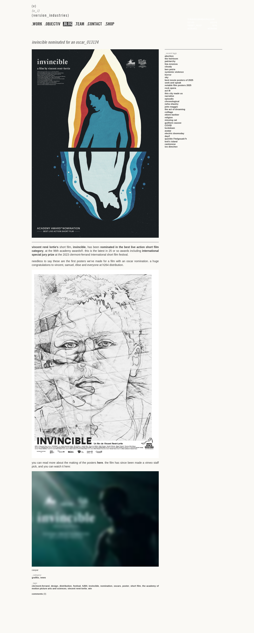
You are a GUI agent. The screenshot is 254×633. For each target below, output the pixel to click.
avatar (168, 131)
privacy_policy (195, 25)
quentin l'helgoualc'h (176, 139)
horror (168, 75)
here (100, 462)
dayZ (167, 136)
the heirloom (171, 58)
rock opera (170, 88)
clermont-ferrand (41, 586)
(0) (39, 594)
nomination (106, 586)
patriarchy (170, 61)
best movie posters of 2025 (179, 80)
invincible (79, 247)
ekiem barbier (172, 114)
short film (136, 586)
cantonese (170, 144)
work (37, 24)
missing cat (171, 120)
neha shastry (171, 104)
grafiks (35, 577)
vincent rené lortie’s (45, 247)
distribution (66, 586)
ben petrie (170, 69)
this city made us (174, 93)
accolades (192, 28)
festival (77, 586)
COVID (168, 125)
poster (125, 586)
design (54, 586)
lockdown (170, 128)
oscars (117, 586)
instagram (212, 28)
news (43, 577)
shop (110, 24)
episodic (169, 99)
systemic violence (174, 72)
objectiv (53, 24)
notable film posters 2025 (178, 85)
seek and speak (173, 82)
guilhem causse (173, 123)
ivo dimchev (171, 146)
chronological (172, 101)
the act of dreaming (175, 109)
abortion (169, 56)
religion (169, 117)
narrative (169, 96)
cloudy (168, 66)
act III (167, 90)
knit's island (171, 141)
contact (95, 24)
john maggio (171, 107)
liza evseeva (171, 64)
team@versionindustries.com (201, 19)
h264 (84, 586)
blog (68, 24)
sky (166, 77)
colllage (169, 112)
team (80, 24)
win (90, 588)
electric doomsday (174, 133)
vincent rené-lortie (77, 588)
